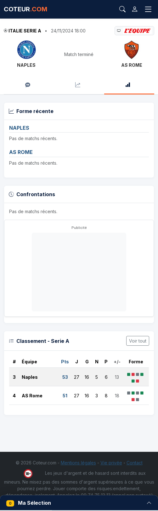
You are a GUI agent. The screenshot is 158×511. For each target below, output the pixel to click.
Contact (135, 462)
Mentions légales (78, 462)
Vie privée (111, 462)
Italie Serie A (24, 30)
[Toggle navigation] (148, 9)
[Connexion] (135, 9)
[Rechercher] (122, 9)
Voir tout (137, 341)
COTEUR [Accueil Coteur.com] (25, 9)
